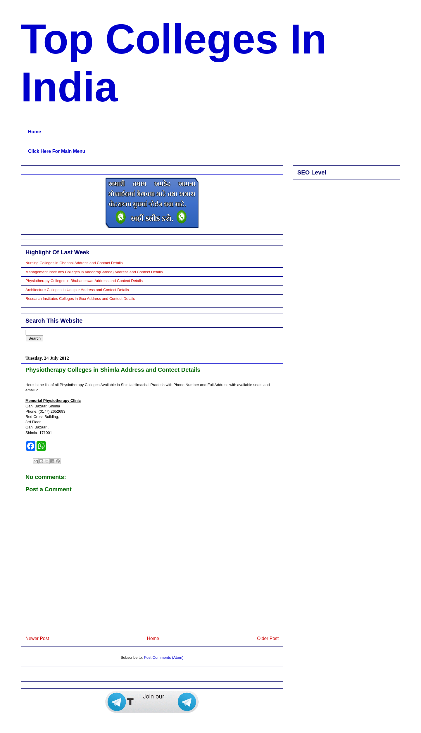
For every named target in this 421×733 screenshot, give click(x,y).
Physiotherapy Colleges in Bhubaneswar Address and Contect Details (84, 281)
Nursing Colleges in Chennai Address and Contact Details (73, 263)
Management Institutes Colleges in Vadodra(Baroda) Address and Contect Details (94, 272)
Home (34, 131)
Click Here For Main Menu (56, 151)
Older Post (268, 638)
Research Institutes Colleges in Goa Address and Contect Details (80, 298)
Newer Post (37, 638)
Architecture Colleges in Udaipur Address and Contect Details (77, 290)
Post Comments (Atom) (163, 657)
